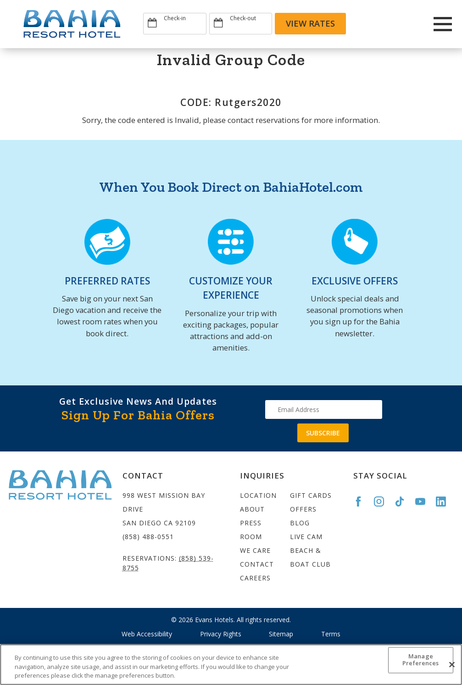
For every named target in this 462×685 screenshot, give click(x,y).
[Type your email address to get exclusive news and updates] (323, 409)
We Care (255, 550)
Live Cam (306, 536)
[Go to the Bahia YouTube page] (424, 501)
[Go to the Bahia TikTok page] (404, 501)
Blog (300, 522)
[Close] (452, 664)
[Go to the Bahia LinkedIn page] (445, 501)
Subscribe (323, 433)
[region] (231, 664)
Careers (255, 578)
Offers (303, 509)
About (252, 509)
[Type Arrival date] (174, 23)
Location (258, 495)
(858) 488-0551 (148, 536)
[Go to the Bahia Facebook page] (362, 501)
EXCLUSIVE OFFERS (355, 280)
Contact (257, 564)
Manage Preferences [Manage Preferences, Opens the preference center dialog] (420, 660)
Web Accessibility (147, 633)
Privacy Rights (220, 633)
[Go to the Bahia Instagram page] (383, 501)
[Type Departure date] (241, 23)
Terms (330, 633)
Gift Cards (311, 495)
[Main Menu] (443, 24)
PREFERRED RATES (107, 280)
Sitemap (281, 633)
